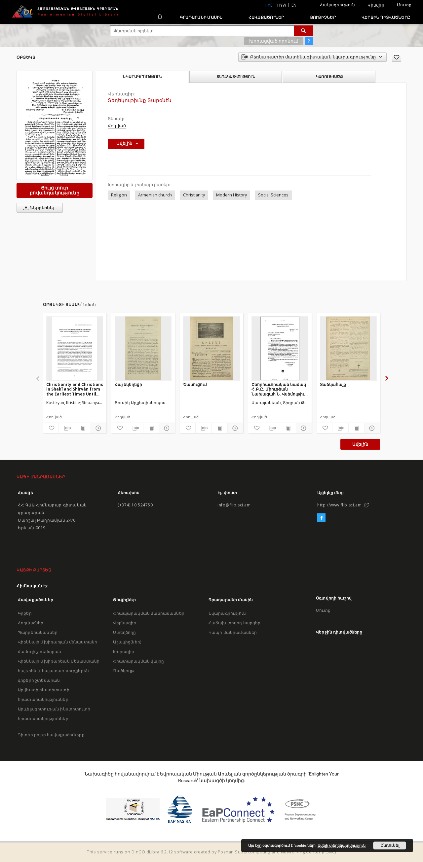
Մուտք (404, 5)
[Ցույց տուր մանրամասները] (97, 428)
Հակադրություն (337, 5)
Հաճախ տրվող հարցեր (235, 623)
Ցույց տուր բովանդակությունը (54, 190)
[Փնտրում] (303, 30)
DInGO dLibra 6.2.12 (152, 852)
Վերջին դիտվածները (386, 17)
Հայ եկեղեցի (128, 384)
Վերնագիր (124, 623)
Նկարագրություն (227, 613)
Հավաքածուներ (266, 17)
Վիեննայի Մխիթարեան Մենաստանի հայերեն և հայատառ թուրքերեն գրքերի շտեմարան (58, 670)
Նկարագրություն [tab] (142, 76)
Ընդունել (389, 845)
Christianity (194, 195)
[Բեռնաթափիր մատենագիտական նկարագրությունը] (66, 428)
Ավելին (360, 444)
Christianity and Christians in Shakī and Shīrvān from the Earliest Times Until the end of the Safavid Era (74, 389)
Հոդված (117, 125)
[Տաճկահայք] (348, 348)
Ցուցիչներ (323, 17)
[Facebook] (321, 518)
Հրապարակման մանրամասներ (148, 613)
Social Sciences (273, 195)
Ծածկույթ (123, 670)
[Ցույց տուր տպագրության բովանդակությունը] (83, 428)
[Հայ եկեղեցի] (143, 348)
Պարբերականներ (38, 632)
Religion (119, 195)
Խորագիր (123, 651)
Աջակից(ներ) (127, 642)
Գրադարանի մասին (201, 17)
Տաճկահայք (333, 384)
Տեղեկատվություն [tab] (235, 76)
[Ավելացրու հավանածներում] (396, 57)
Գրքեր (25, 613)
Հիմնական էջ (32, 586)
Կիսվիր (375, 5)
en (294, 5)
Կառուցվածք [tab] (329, 76)
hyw (282, 5)
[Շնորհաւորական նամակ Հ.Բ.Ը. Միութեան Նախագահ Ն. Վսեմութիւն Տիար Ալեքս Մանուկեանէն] (280, 348)
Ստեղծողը (124, 632)
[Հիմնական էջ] (159, 17)
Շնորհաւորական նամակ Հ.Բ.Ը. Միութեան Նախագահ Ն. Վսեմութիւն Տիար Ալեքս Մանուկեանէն (279, 389)
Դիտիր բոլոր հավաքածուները (51, 735)
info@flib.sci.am (234, 505)
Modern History (231, 195)
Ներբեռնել (37, 208)
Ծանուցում (195, 384)
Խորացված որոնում (273, 41)
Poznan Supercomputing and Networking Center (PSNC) (277, 852)
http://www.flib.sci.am (339, 505)
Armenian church (155, 195)
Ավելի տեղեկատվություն (341, 845)
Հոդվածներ (30, 623)
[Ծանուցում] (211, 348)
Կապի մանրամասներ (233, 632)
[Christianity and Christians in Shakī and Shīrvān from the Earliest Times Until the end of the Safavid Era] (75, 348)
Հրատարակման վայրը (138, 661)
